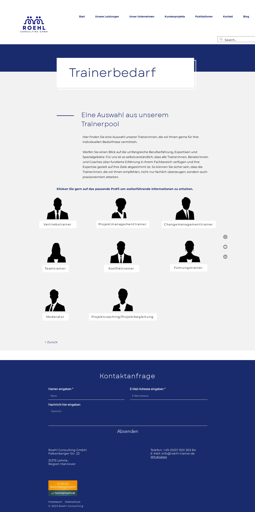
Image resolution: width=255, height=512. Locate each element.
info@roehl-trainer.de (178, 453)
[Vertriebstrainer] (58, 224)
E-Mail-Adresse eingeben (147, 388)
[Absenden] (128, 431)
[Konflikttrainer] (121, 268)
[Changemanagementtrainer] (189, 224)
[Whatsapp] (225, 237)
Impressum (55, 501)
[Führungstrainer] (188, 268)
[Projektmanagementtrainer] (122, 224)
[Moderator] (55, 317)
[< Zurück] (51, 342)
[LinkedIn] (225, 257)
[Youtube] (225, 247)
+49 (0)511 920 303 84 (179, 450)
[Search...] (237, 40)
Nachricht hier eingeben (64, 404)
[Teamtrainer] (55, 268)
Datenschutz (72, 501)
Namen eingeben (59, 388)
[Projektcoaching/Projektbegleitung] (123, 317)
